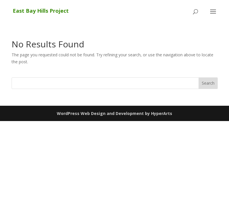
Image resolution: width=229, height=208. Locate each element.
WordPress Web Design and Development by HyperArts (114, 113)
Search (208, 83)
